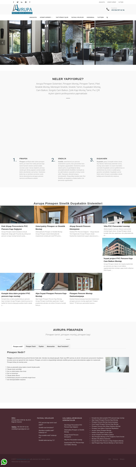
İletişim (121, 2)
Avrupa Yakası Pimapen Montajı (101, 430)
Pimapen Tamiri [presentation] (31, 346)
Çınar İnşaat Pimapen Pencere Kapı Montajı (105, 424)
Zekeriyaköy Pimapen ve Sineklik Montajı (74, 431)
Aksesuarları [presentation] (51, 346)
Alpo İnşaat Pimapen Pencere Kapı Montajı (105, 420)
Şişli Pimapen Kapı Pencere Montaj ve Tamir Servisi (107, 443)
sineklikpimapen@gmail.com (20, 429)
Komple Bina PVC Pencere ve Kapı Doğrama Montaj (107, 441)
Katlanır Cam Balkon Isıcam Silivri (102, 432)
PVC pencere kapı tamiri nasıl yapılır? (48, 423)
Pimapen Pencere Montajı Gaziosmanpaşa (105, 422)
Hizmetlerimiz (111, 2)
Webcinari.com (25, 461)
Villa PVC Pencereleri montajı (117, 226)
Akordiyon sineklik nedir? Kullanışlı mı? (46, 431)
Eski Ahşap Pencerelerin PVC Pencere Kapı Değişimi (73, 426)
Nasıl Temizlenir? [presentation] (63, 346)
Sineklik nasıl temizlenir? (46, 427)
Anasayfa (102, 2)
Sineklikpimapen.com (23, 459)
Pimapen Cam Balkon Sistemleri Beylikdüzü (105, 428)
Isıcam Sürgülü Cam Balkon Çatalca (103, 434)
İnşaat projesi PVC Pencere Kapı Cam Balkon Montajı (74, 443)
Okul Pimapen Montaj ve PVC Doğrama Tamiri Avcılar (108, 436)
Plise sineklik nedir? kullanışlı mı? (47, 436)
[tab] (18, 346)
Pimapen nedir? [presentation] (18, 346)
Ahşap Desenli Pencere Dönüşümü (71, 436)
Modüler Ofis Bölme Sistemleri (101, 439)
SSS (109, 459)
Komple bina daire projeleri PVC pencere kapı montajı (108, 418)
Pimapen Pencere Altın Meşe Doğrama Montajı (106, 426)
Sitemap (115, 459)
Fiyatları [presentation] (41, 346)
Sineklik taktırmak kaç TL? (47, 440)
